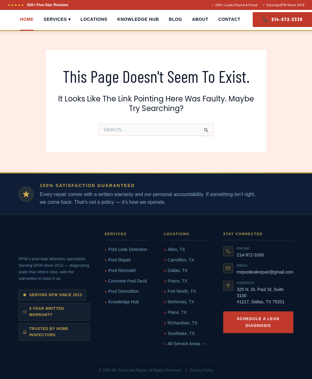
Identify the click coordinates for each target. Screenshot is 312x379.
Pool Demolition (123, 291)
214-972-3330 (250, 254)
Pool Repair (119, 259)
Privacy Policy (201, 370)
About (200, 19)
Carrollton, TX (181, 259)
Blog (175, 19)
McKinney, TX (181, 301)
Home (27, 19)
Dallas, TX (178, 270)
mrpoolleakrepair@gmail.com (265, 272)
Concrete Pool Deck (127, 281)
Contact (229, 19)
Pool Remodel (122, 270)
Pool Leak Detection (127, 249)
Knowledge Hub (138, 19)
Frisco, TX (178, 281)
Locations (93, 19)
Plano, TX (177, 312)
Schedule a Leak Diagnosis (258, 322)
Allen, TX (176, 249)
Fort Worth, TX (182, 291)
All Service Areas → (187, 343)
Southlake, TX (181, 333)
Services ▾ (56, 19)
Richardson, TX (182, 322)
